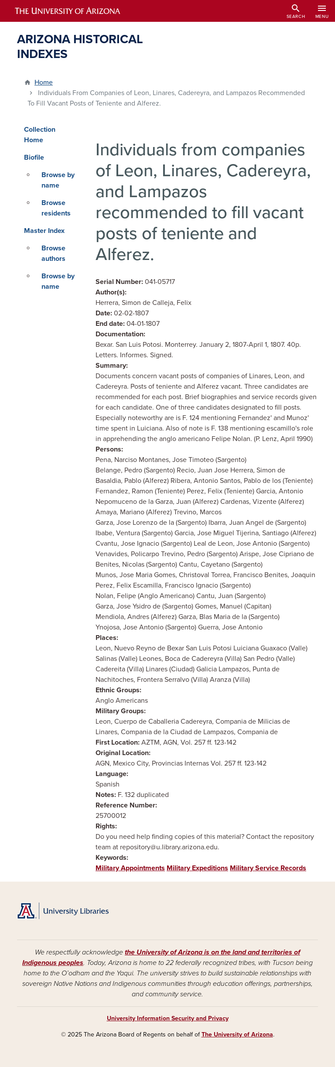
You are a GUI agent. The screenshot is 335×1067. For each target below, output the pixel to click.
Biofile (34, 157)
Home (43, 82)
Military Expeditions (197, 868)
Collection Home (39, 134)
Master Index (44, 230)
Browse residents (56, 208)
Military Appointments (130, 868)
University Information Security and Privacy (168, 1018)
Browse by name (58, 180)
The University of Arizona (237, 1034)
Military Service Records (268, 868)
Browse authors (53, 253)
